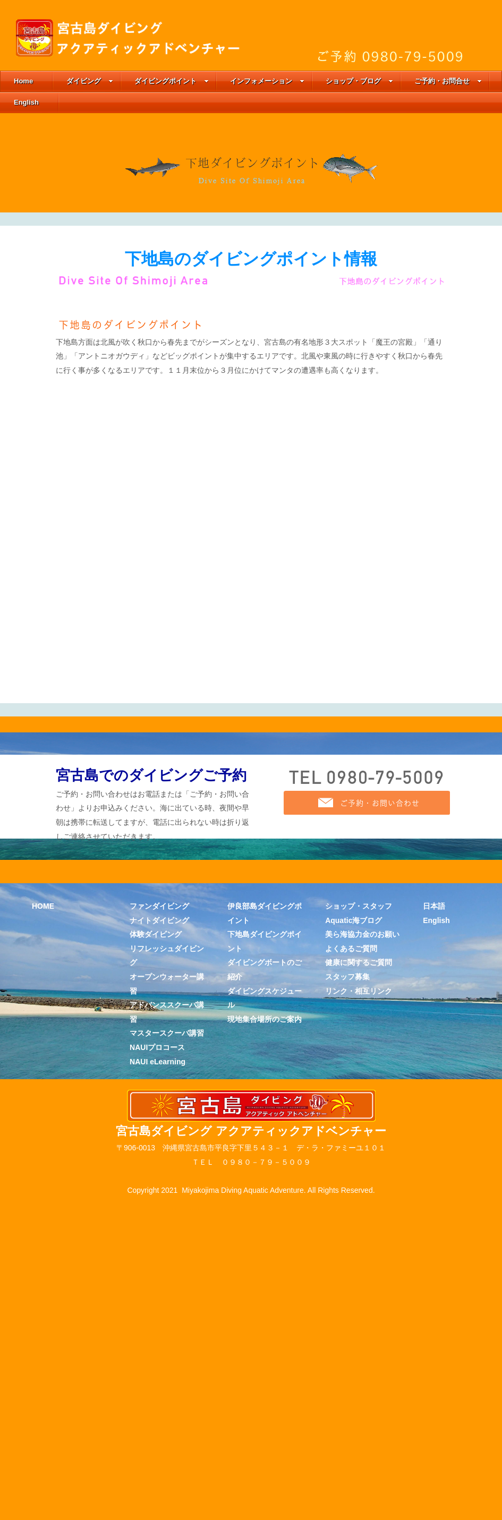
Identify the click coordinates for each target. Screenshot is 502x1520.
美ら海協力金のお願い (362, 1316)
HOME (43, 1288)
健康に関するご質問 (358, 1344)
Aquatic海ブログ (353, 1301)
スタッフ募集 (347, 1358)
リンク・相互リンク (358, 1372)
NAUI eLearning (157, 1443)
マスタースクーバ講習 (167, 1415)
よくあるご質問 (351, 1330)
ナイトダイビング (159, 1301)
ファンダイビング (159, 1288)
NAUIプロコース (157, 1429)
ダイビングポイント (171, 81)
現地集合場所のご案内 (264, 1400)
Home (23, 81)
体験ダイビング (156, 1316)
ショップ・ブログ (359, 81)
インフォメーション (267, 81)
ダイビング (89, 81)
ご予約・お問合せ (448, 81)
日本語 (434, 1288)
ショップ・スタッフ (358, 1288)
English (26, 102)
